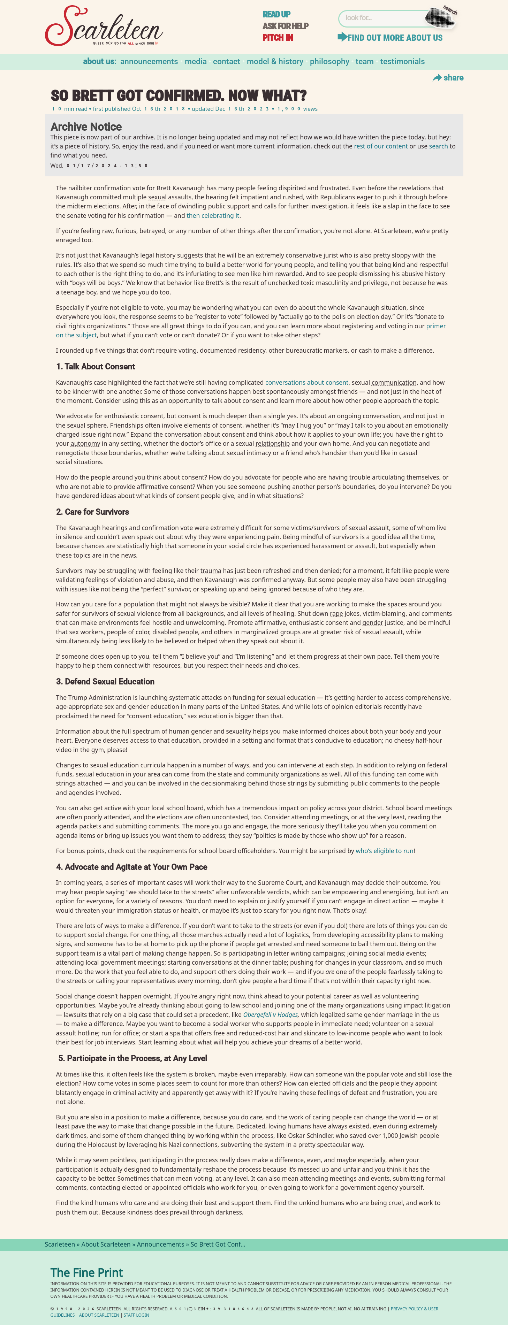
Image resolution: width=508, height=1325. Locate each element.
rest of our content (381, 147)
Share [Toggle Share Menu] (447, 77)
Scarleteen (60, 1245)
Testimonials (402, 61)
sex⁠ (74, 632)
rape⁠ (336, 613)
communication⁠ (394, 382)
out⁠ (160, 537)
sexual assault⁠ (369, 527)
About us (98, 61)
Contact (226, 61)
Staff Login (136, 1315)
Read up (276, 14)
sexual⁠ (157, 197)
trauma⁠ (210, 570)
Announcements (149, 61)
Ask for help (285, 26)
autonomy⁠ (85, 443)
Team (365, 61)
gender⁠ (373, 622)
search (438, 147)
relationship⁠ (273, 443)
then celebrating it (213, 215)
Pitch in (278, 38)
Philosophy (329, 61)
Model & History (275, 61)
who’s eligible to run (385, 850)
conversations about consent (306, 382)
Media (196, 61)
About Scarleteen (105, 1245)
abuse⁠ (165, 579)
